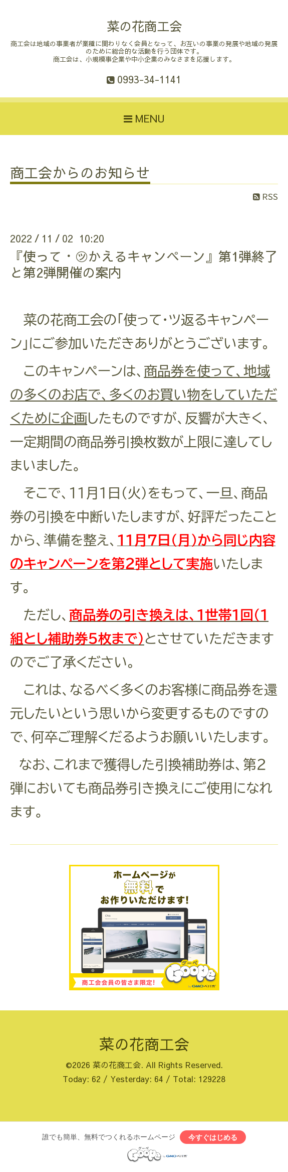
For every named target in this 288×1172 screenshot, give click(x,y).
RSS (265, 196)
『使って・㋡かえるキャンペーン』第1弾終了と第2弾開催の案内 (143, 264)
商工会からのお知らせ (80, 174)
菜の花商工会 (144, 26)
